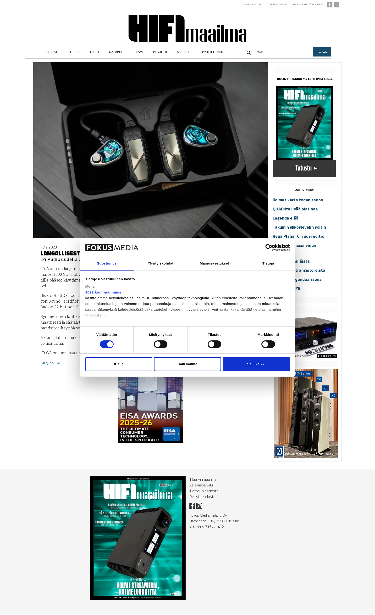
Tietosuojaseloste (203, 491)
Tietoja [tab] (268, 263)
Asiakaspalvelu (201, 485)
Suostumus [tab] (107, 263)
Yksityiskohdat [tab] (160, 263)
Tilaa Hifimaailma (202, 479)
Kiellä (118, 364)
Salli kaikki (256, 364)
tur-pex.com (52, 362)
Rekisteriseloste (202, 496)
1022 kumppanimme (103, 292)
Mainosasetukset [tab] (214, 263)
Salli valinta (188, 364)
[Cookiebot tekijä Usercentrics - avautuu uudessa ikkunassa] (269, 247)
